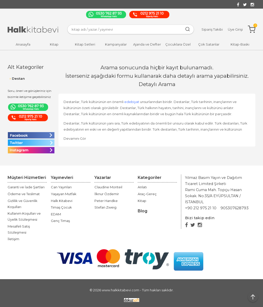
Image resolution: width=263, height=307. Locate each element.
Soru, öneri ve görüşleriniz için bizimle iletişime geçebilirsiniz (29, 94)
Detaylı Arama (157, 84)
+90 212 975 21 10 (200, 208)
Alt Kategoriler (26, 67)
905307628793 (234, 208)
